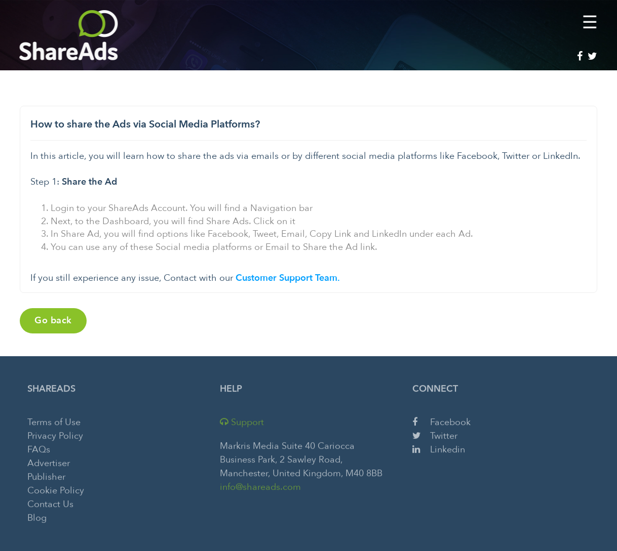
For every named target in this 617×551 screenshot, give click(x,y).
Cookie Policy (55, 489)
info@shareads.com (260, 485)
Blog (37, 516)
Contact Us (50, 502)
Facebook (441, 420)
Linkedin (438, 448)
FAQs (38, 448)
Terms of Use (54, 420)
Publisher (46, 475)
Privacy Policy (55, 434)
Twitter (434, 434)
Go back (53, 320)
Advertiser (48, 461)
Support (242, 420)
